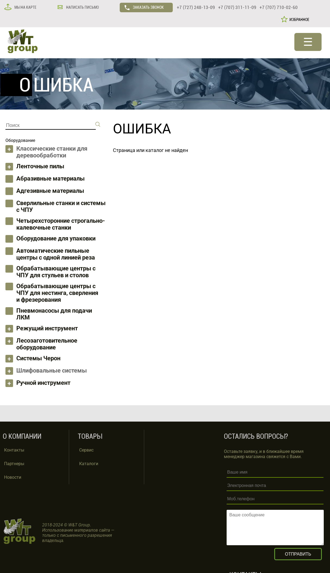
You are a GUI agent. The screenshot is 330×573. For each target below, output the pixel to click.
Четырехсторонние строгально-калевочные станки (60, 224)
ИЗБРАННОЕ (298, 19)
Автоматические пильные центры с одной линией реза (55, 254)
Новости (12, 477)
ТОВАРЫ (90, 436)
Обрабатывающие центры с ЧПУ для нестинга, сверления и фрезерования (57, 293)
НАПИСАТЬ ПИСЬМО (82, 7)
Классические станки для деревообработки (51, 152)
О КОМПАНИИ (22, 436)
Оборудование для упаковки (55, 238)
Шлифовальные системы (51, 370)
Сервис (86, 450)
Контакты (14, 450)
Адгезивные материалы (50, 190)
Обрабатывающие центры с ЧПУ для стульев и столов (55, 272)
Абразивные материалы (50, 178)
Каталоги (88, 463)
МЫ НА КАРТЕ (25, 7)
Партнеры (14, 463)
